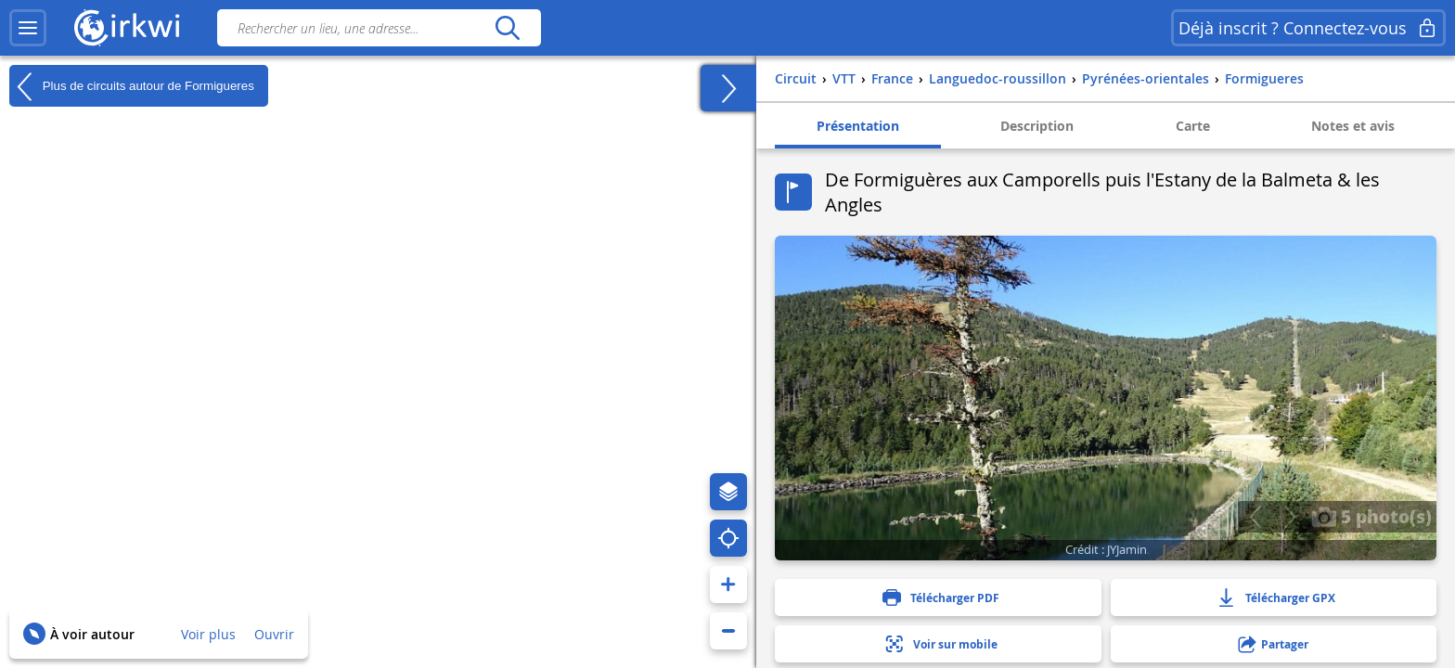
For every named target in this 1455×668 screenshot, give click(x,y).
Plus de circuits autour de (131, 86)
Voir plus (208, 634)
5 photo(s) (1371, 516)
